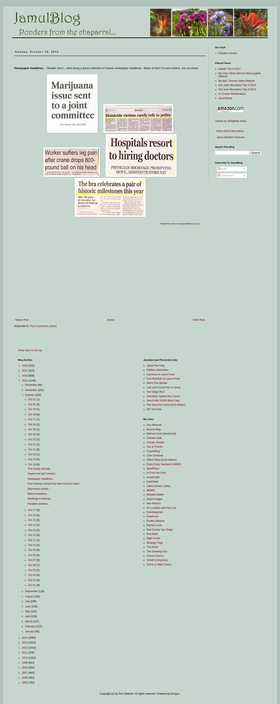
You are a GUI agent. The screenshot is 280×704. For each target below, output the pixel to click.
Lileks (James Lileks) (158, 486)
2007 (25, 672)
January (30, 631)
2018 (25, 365)
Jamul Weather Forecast (229, 137)
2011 (25, 652)
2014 (25, 637)
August (29, 596)
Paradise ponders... (39, 503)
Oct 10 (32, 545)
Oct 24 (32, 434)
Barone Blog (154, 429)
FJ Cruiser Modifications (232, 93)
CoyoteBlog (153, 451)
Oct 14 (32, 525)
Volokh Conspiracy (157, 560)
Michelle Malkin (155, 494)
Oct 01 (32, 585)
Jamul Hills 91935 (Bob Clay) (163, 400)
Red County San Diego (160, 529)
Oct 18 (32, 464)
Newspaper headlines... (41, 478)
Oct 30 (32, 404)
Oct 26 (32, 424)
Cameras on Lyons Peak (161, 374)
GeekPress (153, 468)
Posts (222, 168)
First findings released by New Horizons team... (54, 483)
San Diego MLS (155, 391)
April (28, 616)
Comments (225, 175)
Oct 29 (32, 409)
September (31, 591)
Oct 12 (32, 535)
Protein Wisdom (156, 520)
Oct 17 (32, 510)
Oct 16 (32, 515)
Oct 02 (32, 580)
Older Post (199, 319)
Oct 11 (32, 540)
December (31, 384)
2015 (25, 380)
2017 (25, 370)
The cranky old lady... (40, 468)
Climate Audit (154, 437)
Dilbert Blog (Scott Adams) (162, 459)
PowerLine (153, 516)
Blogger (175, 693)
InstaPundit (153, 477)
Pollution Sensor (227, 53)
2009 (25, 662)
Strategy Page (155, 542)
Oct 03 (32, 575)
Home (110, 319)
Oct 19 (32, 459)
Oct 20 (32, 454)
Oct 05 (32, 570)
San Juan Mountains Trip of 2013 (237, 89)
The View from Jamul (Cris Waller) (166, 404)
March (29, 621)
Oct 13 (32, 530)
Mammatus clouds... (39, 488)
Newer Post (22, 319)
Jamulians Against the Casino (163, 396)
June (28, 606)
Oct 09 (32, 550)
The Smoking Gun (157, 551)
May (28, 611)
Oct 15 (32, 520)
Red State (152, 533)
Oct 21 (32, 449)
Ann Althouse (154, 424)
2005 (25, 682)
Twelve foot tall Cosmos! (41, 473)
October (30, 394)
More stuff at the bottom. (229, 131)
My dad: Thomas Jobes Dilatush (236, 80)
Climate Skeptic (155, 442)
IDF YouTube (154, 409)
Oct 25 (32, 429)
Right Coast (153, 538)
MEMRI (151, 490)
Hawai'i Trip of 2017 (229, 68)
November (31, 390)
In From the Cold (156, 472)
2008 (25, 667)
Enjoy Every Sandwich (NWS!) (164, 464)
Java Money (225, 98)
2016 (25, 375)
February (30, 626)
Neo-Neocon (154, 503)
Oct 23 (32, 439)
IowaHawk (152, 481)
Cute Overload (155, 455)
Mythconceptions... (38, 493)
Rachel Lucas (154, 525)
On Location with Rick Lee (161, 507)
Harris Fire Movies (157, 383)
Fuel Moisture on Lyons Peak (163, 378)
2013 (25, 642)
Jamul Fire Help (155, 365)
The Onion (153, 547)
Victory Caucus (155, 555)
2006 (25, 677)
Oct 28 (32, 414)
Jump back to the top (30, 350)
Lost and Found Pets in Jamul (164, 387)
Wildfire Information (158, 369)
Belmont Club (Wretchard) (161, 433)
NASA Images (155, 499)
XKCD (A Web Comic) (159, 564)
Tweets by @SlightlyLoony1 (231, 121)
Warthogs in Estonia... (40, 498)
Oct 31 (32, 399)
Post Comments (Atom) (43, 326)
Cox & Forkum (155, 446)
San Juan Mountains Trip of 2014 (237, 85)
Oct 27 (32, 419)
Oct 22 (32, 444)
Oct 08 (32, 555)
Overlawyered (154, 512)
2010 (25, 657)
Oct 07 (32, 560)
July (27, 601)
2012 (25, 647)
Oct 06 (32, 565)
